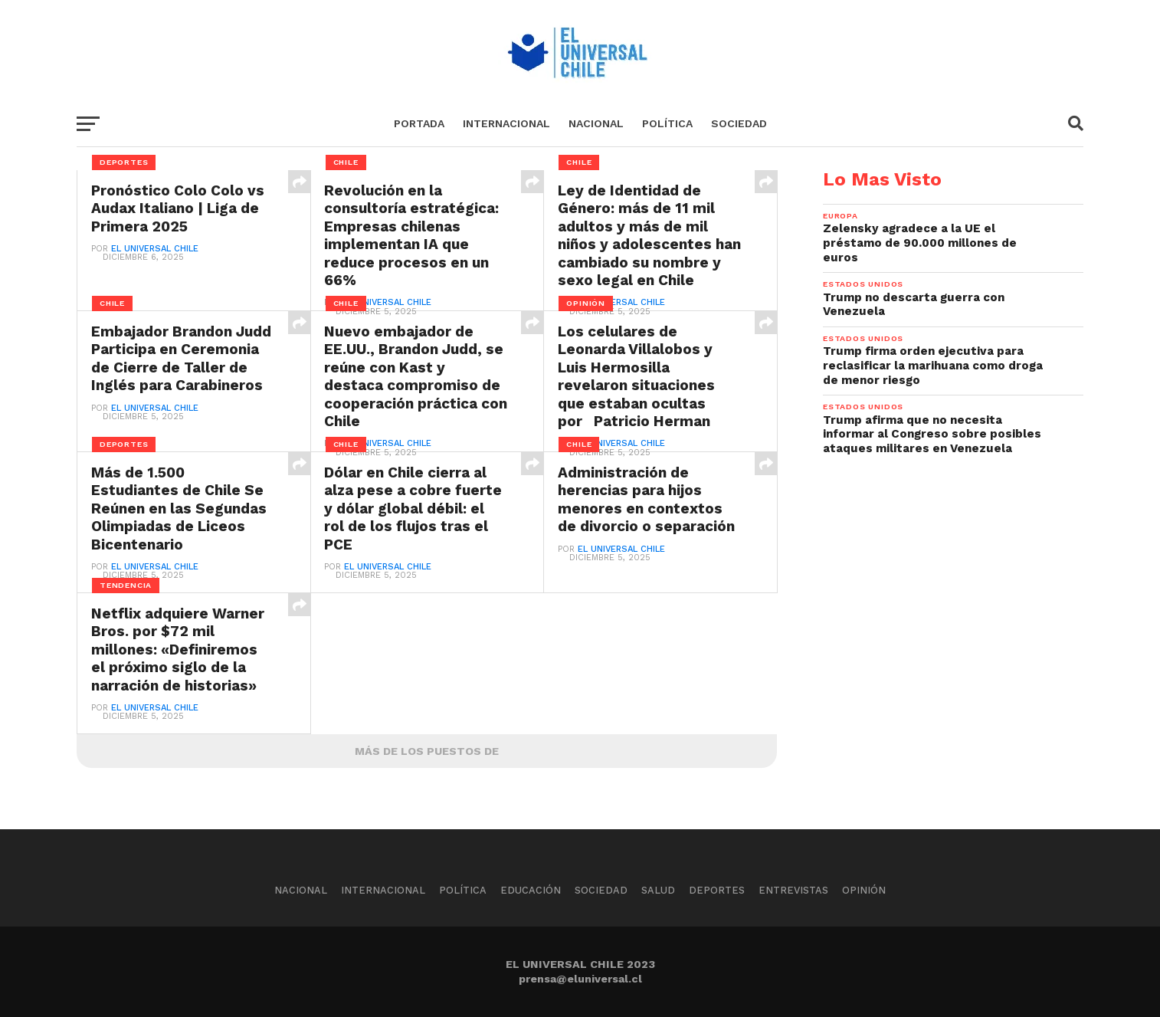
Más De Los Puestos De (427, 751)
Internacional (506, 123)
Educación (530, 890)
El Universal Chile (154, 249)
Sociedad (739, 123)
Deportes (717, 890)
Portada (419, 123)
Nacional (596, 123)
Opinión (864, 890)
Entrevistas (793, 890)
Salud (658, 890)
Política (667, 123)
